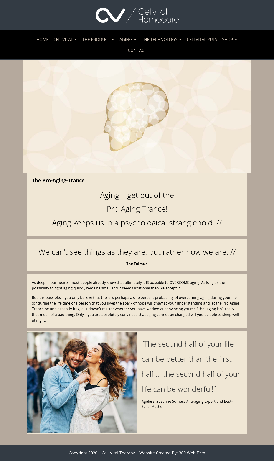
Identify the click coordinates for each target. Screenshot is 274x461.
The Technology (159, 40)
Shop (227, 40)
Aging (125, 40)
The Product (96, 40)
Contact (137, 51)
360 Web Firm (192, 453)
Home (42, 40)
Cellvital (63, 40)
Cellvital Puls (202, 40)
